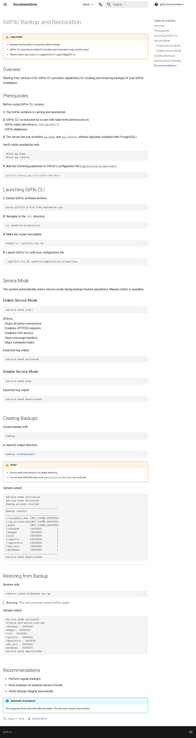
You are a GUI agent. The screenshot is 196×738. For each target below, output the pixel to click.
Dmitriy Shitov (39, 718)
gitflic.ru (7, 732)
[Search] (126, 4)
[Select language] (100, 4)
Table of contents (165, 20)
